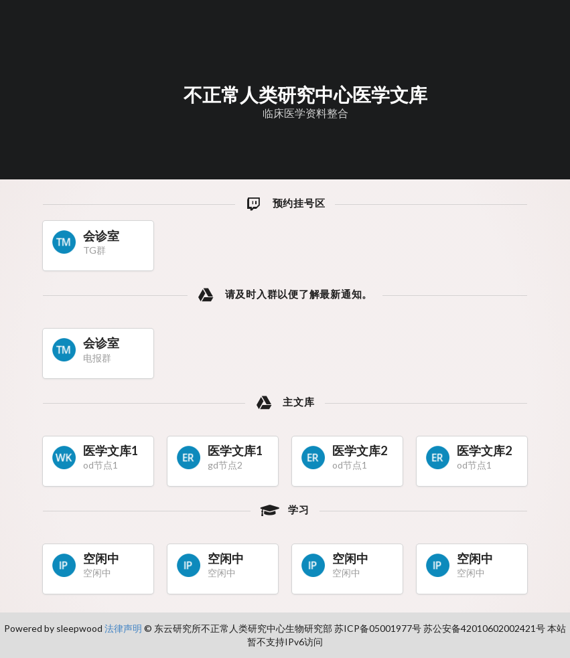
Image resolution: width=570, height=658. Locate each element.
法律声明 (123, 628)
